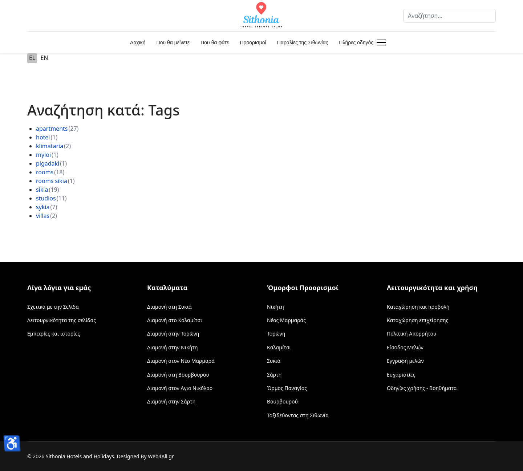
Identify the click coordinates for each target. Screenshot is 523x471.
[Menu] (380, 42)
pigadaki (47, 163)
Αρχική (138, 42)
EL (32, 58)
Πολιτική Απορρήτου (411, 333)
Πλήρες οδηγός (356, 42)
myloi (43, 155)
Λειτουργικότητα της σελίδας (61, 320)
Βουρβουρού (282, 401)
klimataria (49, 146)
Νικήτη (275, 306)
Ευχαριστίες (401, 374)
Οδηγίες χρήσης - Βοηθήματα (422, 388)
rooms (44, 172)
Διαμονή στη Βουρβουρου (178, 374)
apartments (52, 129)
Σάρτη (274, 374)
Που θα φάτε (214, 42)
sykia (42, 207)
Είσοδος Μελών (405, 347)
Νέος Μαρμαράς (286, 320)
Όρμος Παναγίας (287, 388)
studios (46, 198)
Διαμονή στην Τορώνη (173, 333)
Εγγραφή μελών (405, 360)
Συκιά (273, 360)
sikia (42, 190)
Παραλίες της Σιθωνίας (302, 42)
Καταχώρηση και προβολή (418, 306)
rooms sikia (51, 181)
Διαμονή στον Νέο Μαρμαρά (181, 360)
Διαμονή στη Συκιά (169, 306)
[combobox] (449, 16)
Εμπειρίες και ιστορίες (53, 333)
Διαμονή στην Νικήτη (172, 347)
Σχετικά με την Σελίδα (53, 306)
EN (44, 58)
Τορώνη (276, 333)
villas (42, 216)
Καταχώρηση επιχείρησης (417, 320)
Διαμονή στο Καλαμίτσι (174, 320)
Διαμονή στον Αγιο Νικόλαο (179, 388)
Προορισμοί (253, 42)
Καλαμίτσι (279, 347)
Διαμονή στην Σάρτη (171, 401)
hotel (43, 137)
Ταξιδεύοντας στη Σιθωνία (298, 415)
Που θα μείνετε (173, 42)
